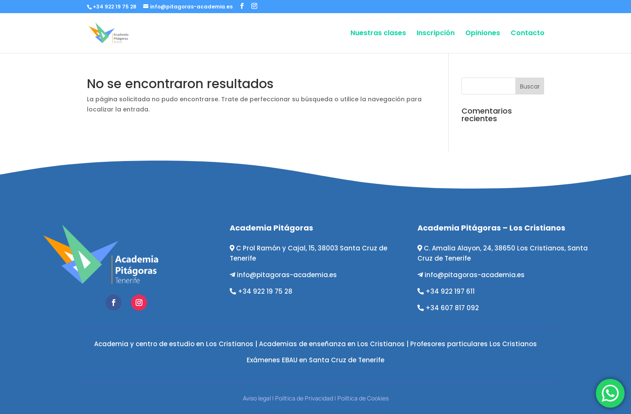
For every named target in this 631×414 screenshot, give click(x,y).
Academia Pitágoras (271, 227)
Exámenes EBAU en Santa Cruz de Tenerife (315, 360)
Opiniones (482, 34)
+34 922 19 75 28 (265, 291)
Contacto (528, 34)
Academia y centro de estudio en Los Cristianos (173, 343)
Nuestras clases (378, 34)
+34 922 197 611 (450, 291)
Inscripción (436, 34)
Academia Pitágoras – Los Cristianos (491, 227)
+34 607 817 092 (452, 307)
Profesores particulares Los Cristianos (473, 343)
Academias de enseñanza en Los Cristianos (332, 343)
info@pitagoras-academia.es (287, 274)
